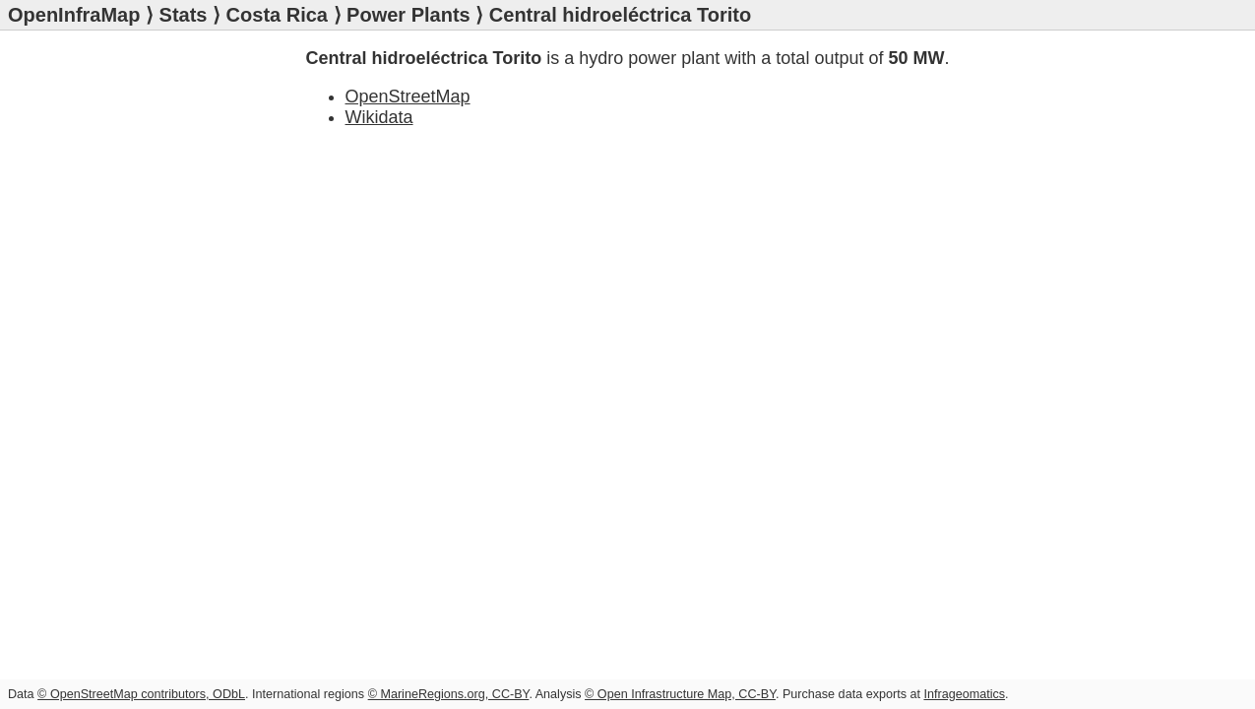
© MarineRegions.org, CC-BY (449, 694)
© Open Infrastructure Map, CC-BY (680, 694)
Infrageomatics (964, 694)
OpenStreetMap (408, 96)
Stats (183, 15)
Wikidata (379, 117)
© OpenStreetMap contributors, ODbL (141, 694)
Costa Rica (277, 15)
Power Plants (408, 15)
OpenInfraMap (74, 15)
